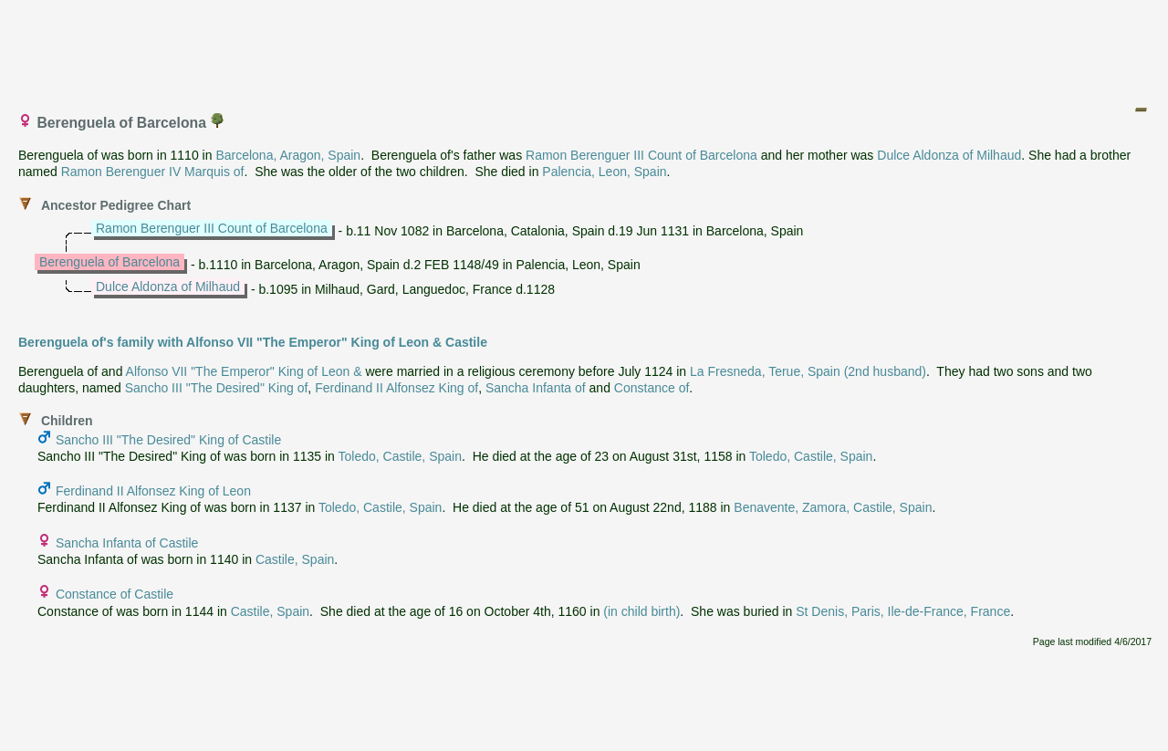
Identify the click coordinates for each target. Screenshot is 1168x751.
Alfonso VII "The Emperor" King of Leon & (244, 371)
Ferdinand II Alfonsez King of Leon (153, 491)
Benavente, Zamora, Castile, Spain (833, 507)
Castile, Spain (295, 559)
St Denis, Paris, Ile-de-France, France (903, 611)
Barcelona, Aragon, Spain (287, 155)
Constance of (652, 388)
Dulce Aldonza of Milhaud (949, 155)
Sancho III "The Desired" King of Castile (168, 440)
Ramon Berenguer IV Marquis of (153, 171)
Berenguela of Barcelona (109, 262)
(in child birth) (641, 611)
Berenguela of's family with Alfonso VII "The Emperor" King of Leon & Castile (252, 342)
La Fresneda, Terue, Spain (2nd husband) (808, 371)
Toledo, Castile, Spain (400, 456)
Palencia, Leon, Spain (604, 171)
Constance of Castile (114, 594)
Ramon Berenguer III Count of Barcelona (641, 155)
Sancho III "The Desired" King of (216, 388)
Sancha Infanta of (535, 388)
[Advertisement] (585, 48)
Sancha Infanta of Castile (127, 543)
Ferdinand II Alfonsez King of (396, 388)
